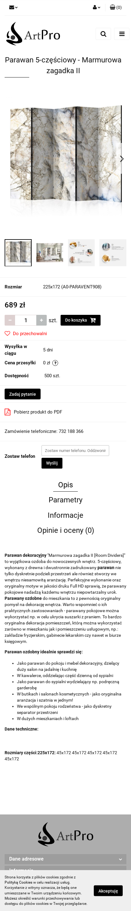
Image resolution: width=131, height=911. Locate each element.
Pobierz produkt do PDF (33, 412)
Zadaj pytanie (22, 394)
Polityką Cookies (18, 882)
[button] (115, 7)
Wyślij (52, 463)
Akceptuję (108, 890)
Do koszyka (80, 320)
